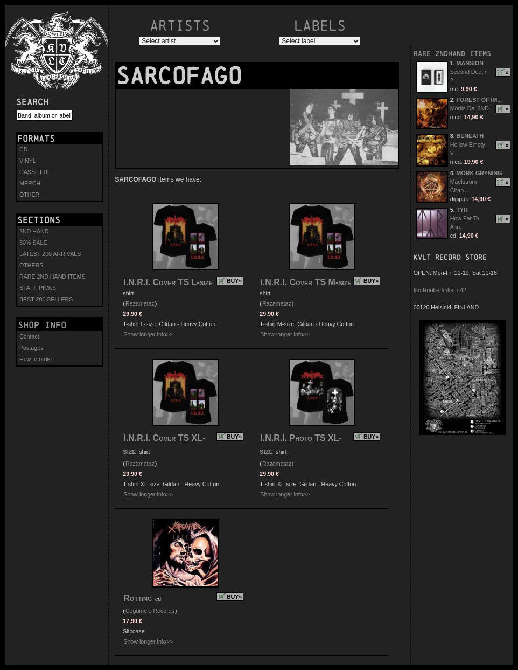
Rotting (139, 598)
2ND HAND (33, 231)
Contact (29, 336)
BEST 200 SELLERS (46, 299)
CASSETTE (34, 172)
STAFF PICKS (37, 288)
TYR (462, 209)
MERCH (29, 183)
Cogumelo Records (149, 610)
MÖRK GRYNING (479, 173)
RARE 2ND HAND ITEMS (52, 276)
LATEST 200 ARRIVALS (50, 254)
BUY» (234, 281)
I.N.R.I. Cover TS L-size (168, 282)
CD (23, 149)
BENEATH (470, 136)
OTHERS (31, 265)
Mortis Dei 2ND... (472, 108)
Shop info (42, 325)
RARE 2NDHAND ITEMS (452, 54)
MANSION (470, 63)
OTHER (29, 194)
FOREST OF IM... (479, 99)
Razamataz (140, 303)
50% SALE (33, 242)
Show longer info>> (148, 334)
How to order (35, 359)
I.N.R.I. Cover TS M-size (305, 282)
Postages (31, 347)
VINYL (27, 160)
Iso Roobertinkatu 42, (441, 290)
